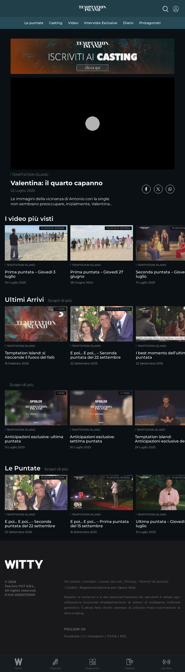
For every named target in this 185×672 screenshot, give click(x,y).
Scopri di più (60, 300)
